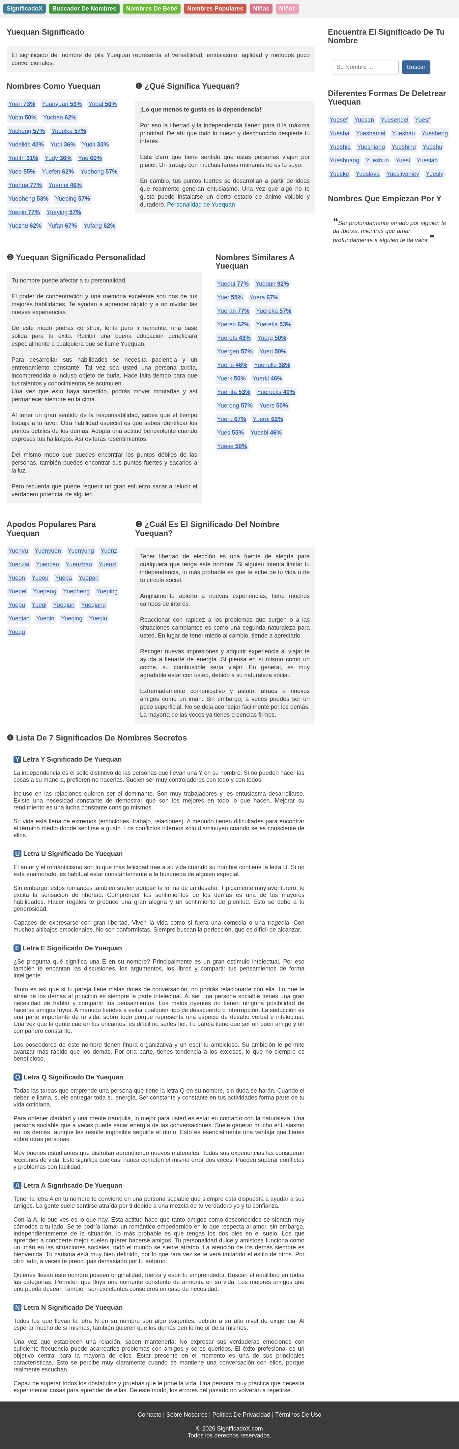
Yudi (62, 144)
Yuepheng (28, 198)
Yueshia (340, 147)
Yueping (72, 198)
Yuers (273, 405)
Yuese (232, 446)
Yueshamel (370, 133)
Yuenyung (81, 550)
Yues (230, 432)
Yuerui (268, 419)
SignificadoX (25, 8)
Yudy (58, 158)
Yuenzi (107, 564)
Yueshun (377, 160)
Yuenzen (47, 564)
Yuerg (271, 338)
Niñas (261, 8)
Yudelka (68, 131)
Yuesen (364, 119)
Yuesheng (434, 133)
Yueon (16, 578)
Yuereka (273, 311)
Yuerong (235, 405)
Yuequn (272, 283)
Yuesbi (266, 432)
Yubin (22, 117)
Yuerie (232, 365)
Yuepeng (44, 591)
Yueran (233, 311)
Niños (287, 8)
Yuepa (63, 578)
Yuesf (422, 119)
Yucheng (26, 131)
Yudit (95, 144)
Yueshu (432, 147)
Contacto (149, 1414)
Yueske (339, 174)
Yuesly (434, 174)
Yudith (23, 158)
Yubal (102, 104)
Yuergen (235, 351)
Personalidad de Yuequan (201, 204)
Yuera (263, 297)
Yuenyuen (48, 550)
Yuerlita (233, 392)
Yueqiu (98, 618)
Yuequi (233, 283)
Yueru (231, 419)
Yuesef (339, 119)
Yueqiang (93, 605)
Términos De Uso (298, 1414)
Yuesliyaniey (402, 174)
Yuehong (98, 171)
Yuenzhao (79, 564)
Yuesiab (427, 160)
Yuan (21, 104)
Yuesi (402, 160)
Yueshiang (371, 147)
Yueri (272, 351)
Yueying (63, 212)
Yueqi (39, 605)
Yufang (99, 225)
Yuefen (58, 171)
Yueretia (273, 324)
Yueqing (71, 618)
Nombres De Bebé (151, 8)
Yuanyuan (62, 104)
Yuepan (88, 578)
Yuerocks (276, 392)
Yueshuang (344, 160)
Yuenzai (18, 564)
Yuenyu (18, 550)
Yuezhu (25, 225)
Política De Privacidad (241, 1414)
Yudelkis (26, 144)
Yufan (62, 225)
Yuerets (234, 338)
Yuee (21, 171)
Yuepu (16, 605)
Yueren (233, 324)
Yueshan (403, 133)
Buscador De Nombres (84, 8)
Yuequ (16, 632)
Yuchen (59, 117)
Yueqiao (19, 618)
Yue (90, 158)
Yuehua (25, 185)
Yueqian (63, 605)
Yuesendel (394, 119)
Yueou (40, 578)
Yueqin (24, 212)
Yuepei (17, 591)
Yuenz (108, 550)
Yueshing (403, 147)
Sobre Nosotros (187, 1414)
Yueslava (368, 174)
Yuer (230, 297)
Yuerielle (272, 365)
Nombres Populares (215, 8)
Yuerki (267, 378)
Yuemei (65, 185)
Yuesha (339, 133)
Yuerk (231, 378)
